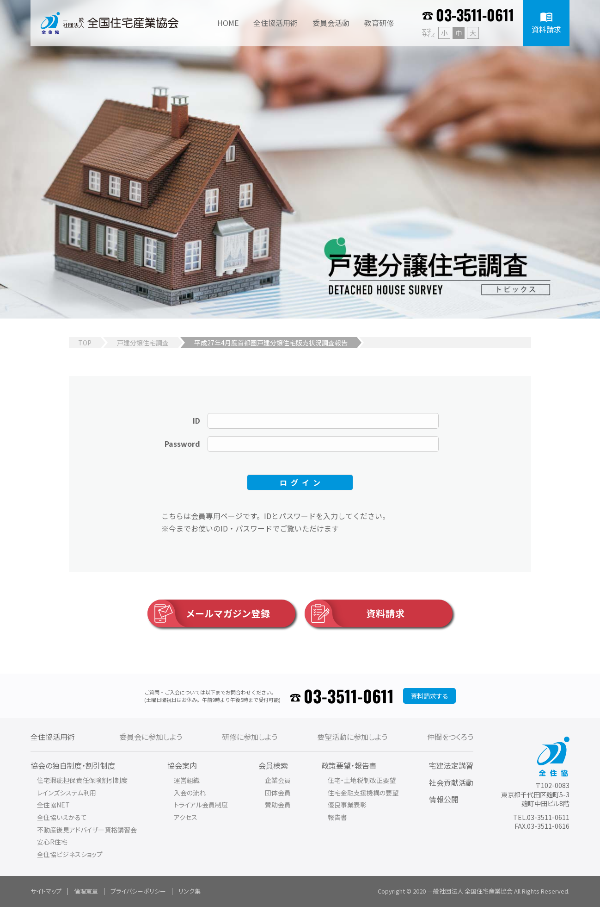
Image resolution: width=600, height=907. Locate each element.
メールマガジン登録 (208, 613)
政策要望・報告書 (349, 765)
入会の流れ (190, 792)
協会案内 (182, 765)
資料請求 (355, 613)
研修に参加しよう (249, 736)
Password (182, 443)
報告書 (337, 817)
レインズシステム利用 (66, 792)
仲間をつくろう (450, 736)
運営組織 (187, 780)
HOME (228, 22)
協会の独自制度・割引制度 (73, 765)
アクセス (185, 817)
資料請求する (429, 696)
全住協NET (53, 804)
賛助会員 (278, 804)
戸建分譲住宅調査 (143, 342)
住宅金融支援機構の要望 (363, 792)
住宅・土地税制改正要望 (362, 780)
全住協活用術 (53, 736)
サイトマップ (46, 891)
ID (196, 420)
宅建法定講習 (451, 765)
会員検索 (273, 765)
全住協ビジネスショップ (70, 854)
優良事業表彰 (347, 804)
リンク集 (189, 891)
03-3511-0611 (475, 14)
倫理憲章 (86, 891)
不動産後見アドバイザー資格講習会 (87, 829)
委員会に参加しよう (150, 736)
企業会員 (278, 780)
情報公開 (444, 799)
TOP (85, 342)
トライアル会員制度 (201, 804)
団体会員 (278, 792)
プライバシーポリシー (138, 891)
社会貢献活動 (451, 782)
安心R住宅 (52, 841)
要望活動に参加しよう (352, 736)
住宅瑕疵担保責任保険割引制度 (82, 780)
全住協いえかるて (62, 817)
